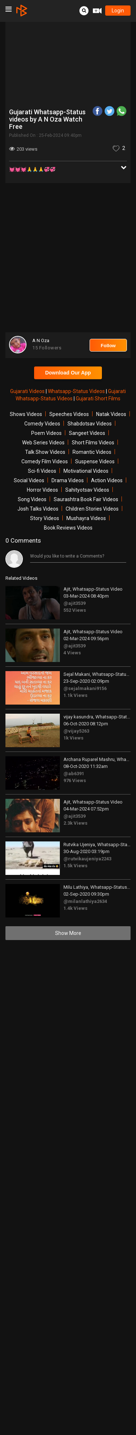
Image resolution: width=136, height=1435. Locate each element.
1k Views (73, 738)
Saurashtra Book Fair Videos (86, 499)
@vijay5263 (76, 731)
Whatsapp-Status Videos (77, 391)
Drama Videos (67, 480)
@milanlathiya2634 (85, 901)
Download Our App (68, 373)
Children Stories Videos (92, 509)
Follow (108, 345)
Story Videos (44, 518)
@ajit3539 (74, 603)
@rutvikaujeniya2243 (87, 858)
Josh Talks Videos (37, 509)
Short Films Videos (93, 442)
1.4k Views (75, 908)
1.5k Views (75, 865)
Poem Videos (46, 433)
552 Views (74, 610)
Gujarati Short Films (98, 398)
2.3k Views (75, 823)
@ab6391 (73, 773)
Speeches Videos (69, 414)
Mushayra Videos (86, 518)
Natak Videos (111, 414)
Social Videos (29, 480)
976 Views (74, 780)
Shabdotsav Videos (89, 424)
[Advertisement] (68, 258)
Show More (68, 933)
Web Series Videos (43, 442)
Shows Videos (26, 414)
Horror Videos (42, 490)
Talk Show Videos (45, 452)
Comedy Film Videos (44, 461)
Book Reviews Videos (68, 528)
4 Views (72, 652)
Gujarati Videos (28, 391)
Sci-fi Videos (42, 471)
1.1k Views (75, 695)
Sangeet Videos (87, 433)
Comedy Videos (42, 424)
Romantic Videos (92, 452)
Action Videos (107, 480)
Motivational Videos (85, 471)
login (118, 10)
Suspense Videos (95, 461)
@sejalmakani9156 (85, 688)
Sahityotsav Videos (87, 490)
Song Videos (32, 499)
